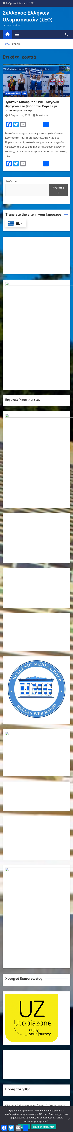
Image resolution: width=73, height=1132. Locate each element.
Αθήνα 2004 (12, 996)
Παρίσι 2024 (12, 1022)
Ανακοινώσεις (13, 93)
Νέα (25, 93)
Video (8, 991)
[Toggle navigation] (17, 34)
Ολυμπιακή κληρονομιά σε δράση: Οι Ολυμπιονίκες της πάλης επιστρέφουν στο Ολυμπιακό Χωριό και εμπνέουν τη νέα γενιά (35, 903)
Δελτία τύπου (13, 1006)
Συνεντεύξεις (13, 1027)
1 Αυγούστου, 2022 (17, 115)
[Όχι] (68, 1119)
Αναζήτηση (11, 181)
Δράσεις (10, 1011)
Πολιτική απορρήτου (43, 1126)
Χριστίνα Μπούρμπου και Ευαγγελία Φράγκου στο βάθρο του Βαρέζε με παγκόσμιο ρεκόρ (32, 106)
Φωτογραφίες (13, 1032)
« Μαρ (35, 1092)
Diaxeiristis (40, 115)
